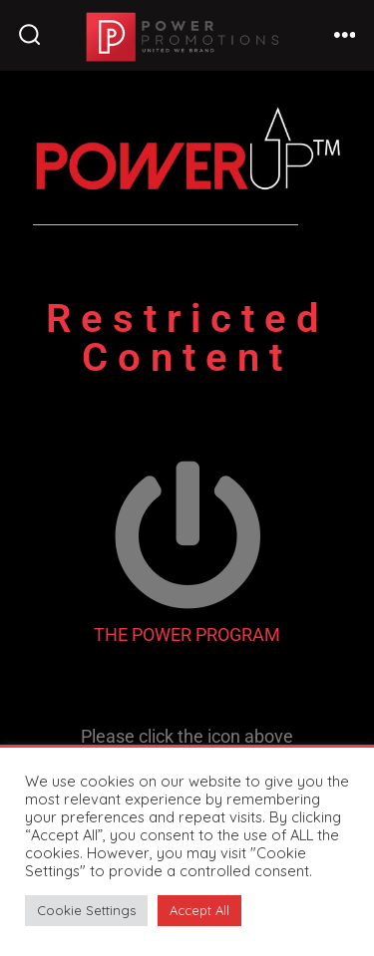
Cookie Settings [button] (86, 910)
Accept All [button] (199, 910)
